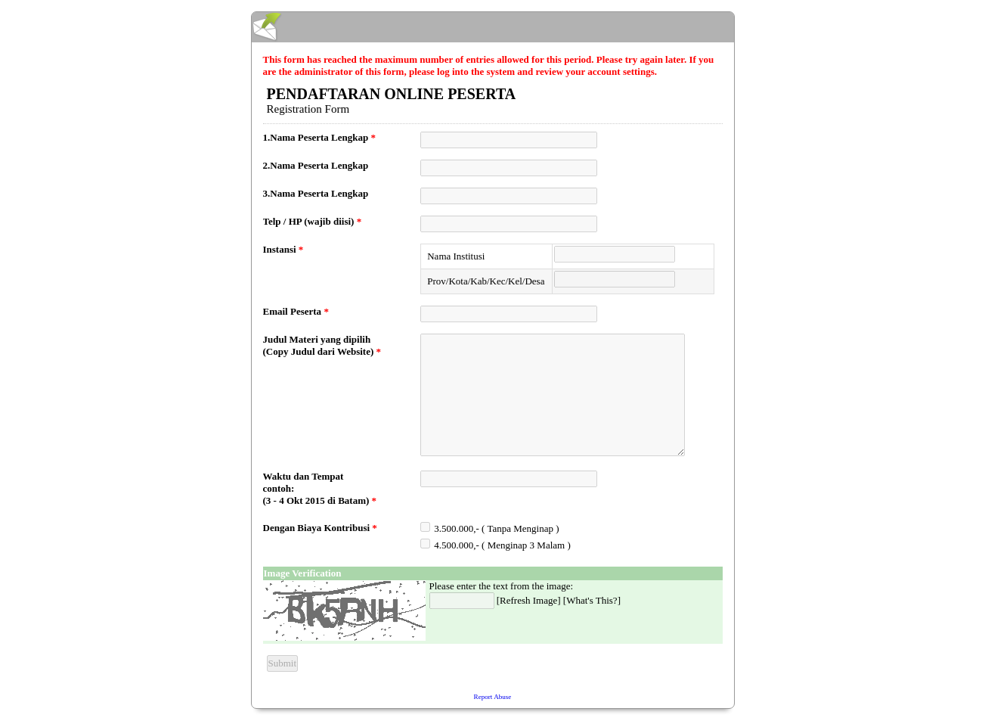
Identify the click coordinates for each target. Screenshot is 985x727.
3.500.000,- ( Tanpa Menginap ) (496, 528)
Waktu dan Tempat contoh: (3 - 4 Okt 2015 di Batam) (320, 488)
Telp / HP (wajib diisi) (312, 221)
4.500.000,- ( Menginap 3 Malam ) (502, 545)
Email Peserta (296, 311)
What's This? (591, 600)
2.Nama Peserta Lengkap (316, 165)
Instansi (283, 249)
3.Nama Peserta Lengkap (316, 193)
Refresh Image (528, 600)
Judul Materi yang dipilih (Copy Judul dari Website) (322, 345)
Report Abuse (493, 697)
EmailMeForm (493, 27)
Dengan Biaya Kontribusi (320, 527)
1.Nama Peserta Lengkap (319, 137)
